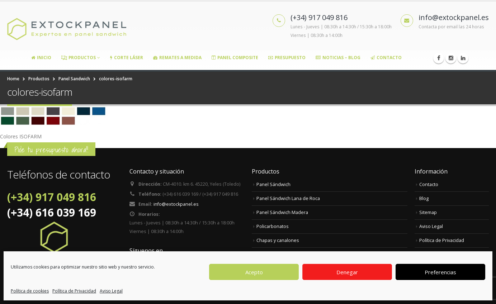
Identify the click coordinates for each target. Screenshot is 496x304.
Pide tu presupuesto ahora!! (51, 150)
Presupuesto (287, 57)
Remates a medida (177, 57)
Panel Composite (235, 57)
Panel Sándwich (273, 184)
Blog (424, 198)
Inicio (41, 57)
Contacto (386, 57)
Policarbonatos (272, 226)
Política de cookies (30, 291)
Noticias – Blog (338, 57)
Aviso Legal (111, 291)
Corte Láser (126, 57)
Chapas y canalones (277, 240)
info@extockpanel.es (176, 204)
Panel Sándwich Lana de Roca (288, 198)
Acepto (254, 272)
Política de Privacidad (74, 291)
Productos (78, 57)
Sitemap (428, 212)
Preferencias (440, 272)
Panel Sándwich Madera (282, 212)
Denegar (347, 272)
